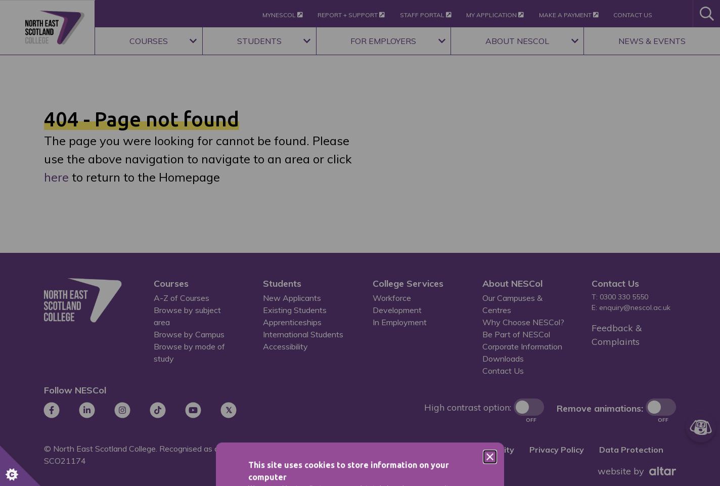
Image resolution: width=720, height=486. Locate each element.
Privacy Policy (382, 325)
